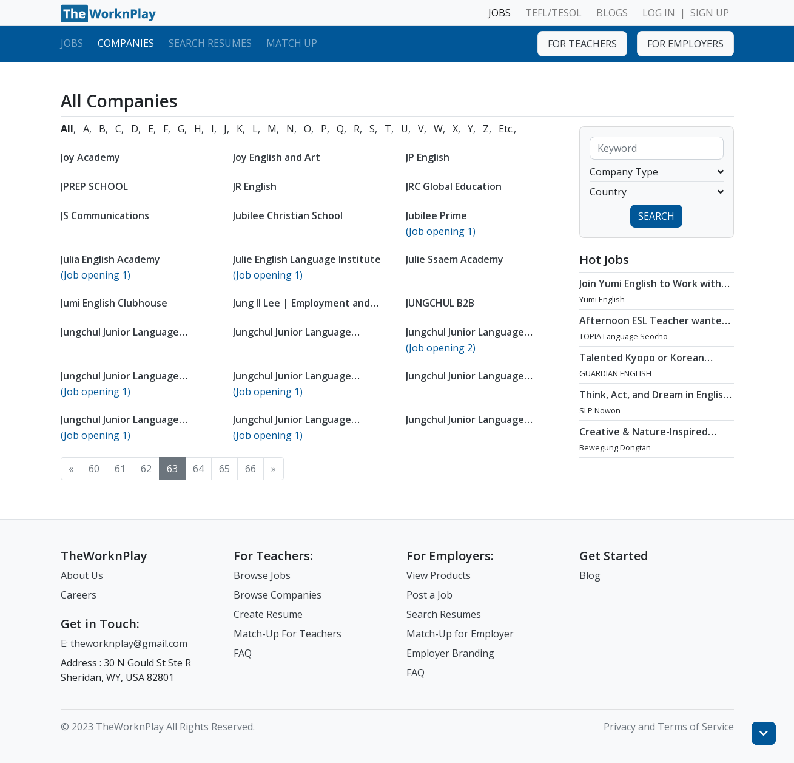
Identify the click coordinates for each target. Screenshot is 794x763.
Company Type (657, 171)
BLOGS (612, 12)
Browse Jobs (262, 575)
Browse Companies (277, 595)
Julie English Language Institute (307, 259)
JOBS (499, 12)
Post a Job (429, 595)
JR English (255, 186)
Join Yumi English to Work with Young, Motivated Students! (650, 289)
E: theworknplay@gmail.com (124, 643)
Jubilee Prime (436, 215)
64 (198, 468)
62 (146, 468)
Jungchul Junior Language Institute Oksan (120, 425)
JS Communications (105, 215)
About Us (82, 575)
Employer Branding (450, 653)
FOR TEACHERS (582, 43)
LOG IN (658, 12)
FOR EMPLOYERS (685, 43)
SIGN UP (709, 12)
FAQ (243, 653)
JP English (427, 157)
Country (657, 192)
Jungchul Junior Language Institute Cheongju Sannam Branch (471, 344)
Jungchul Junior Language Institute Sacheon (292, 425)
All (67, 128)
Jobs (72, 43)
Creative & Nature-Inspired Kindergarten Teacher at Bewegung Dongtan (643, 444)
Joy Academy (90, 157)
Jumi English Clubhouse (114, 303)
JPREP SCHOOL (94, 186)
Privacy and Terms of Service (669, 726)
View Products (438, 575)
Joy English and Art (276, 157)
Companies (126, 43)
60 (94, 468)
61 (120, 468)
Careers (78, 595)
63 (172, 468)
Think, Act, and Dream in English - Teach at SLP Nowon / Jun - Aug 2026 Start (655, 407)
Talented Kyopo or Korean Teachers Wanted (641, 363)
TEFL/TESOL (553, 12)
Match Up (291, 43)
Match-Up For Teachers (287, 633)
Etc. (506, 128)
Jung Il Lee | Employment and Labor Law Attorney (301, 309)
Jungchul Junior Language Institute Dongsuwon (292, 382)
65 (224, 468)
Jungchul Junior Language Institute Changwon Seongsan (132, 338)
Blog (590, 575)
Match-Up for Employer (460, 633)
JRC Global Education (454, 186)
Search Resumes (210, 43)
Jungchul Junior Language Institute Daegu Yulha (120, 382)
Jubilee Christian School (288, 215)
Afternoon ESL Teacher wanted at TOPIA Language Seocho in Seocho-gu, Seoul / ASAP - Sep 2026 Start (653, 339)
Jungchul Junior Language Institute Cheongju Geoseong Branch (303, 344)
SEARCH (656, 216)
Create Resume (268, 614)
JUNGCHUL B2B (440, 303)
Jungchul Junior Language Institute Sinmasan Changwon (476, 425)
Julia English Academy (110, 259)
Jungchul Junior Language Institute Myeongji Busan (465, 382)
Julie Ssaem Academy (454, 259)
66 (250, 468)
